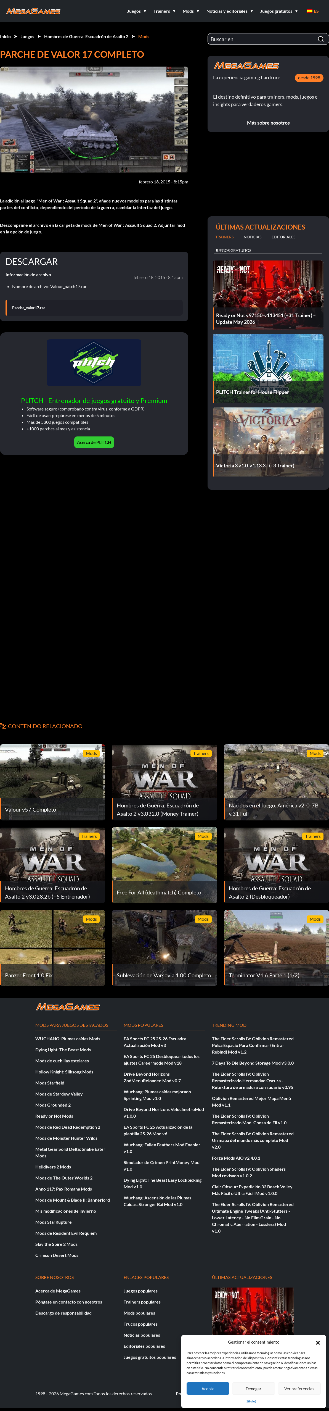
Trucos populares (141, 1323)
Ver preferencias (299, 1388)
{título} (251, 1401)
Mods (143, 36)
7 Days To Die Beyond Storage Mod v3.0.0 (253, 1062)
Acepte (207, 1388)
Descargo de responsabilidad (63, 1312)
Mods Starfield (49, 1082)
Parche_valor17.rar (28, 308)
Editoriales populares (144, 1346)
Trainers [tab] (224, 237)
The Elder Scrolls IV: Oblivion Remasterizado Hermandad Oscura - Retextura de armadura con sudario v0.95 (252, 1080)
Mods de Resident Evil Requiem (66, 1233)
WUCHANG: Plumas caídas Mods (67, 1038)
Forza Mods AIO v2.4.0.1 (236, 1157)
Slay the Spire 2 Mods (56, 1244)
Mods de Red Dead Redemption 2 (67, 1127)
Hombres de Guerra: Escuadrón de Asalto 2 (86, 36)
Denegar (253, 1388)
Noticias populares (142, 1335)
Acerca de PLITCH (94, 442)
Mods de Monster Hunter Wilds (66, 1138)
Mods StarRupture (53, 1222)
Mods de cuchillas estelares (62, 1060)
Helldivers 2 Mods (53, 1166)
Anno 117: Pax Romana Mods (63, 1188)
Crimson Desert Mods (56, 1255)
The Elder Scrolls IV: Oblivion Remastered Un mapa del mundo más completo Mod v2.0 (253, 1140)
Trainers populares (142, 1301)
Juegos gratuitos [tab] (233, 250)
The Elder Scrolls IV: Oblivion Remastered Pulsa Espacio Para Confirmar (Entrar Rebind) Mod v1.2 (253, 1045)
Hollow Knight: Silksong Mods (64, 1071)
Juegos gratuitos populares (150, 1357)
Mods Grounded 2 (53, 1104)
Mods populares (139, 1312)
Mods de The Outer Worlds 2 (63, 1177)
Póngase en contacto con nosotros (68, 1301)
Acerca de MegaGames (58, 1290)
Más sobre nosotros (268, 123)
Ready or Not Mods (54, 1115)
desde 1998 (309, 77)
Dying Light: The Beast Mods (63, 1049)
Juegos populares (141, 1290)
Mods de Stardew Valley (59, 1093)
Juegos (27, 36)
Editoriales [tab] (283, 237)
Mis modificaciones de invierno (65, 1210)
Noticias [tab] (252, 237)
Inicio (5, 36)
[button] (318, 1342)
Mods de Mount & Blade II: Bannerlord (72, 1199)
